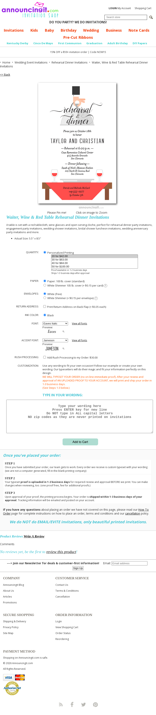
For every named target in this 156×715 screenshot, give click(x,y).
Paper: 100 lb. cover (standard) (63, 281)
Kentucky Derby (17, 43)
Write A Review (34, 541)
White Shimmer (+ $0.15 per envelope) (70, 298)
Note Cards (138, 30)
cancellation (132, 518)
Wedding (91, 30)
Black (48, 315)
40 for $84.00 (94, 263)
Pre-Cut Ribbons (78, 37)
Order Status (62, 638)
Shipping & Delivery (14, 626)
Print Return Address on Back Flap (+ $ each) (74, 307)
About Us (8, 595)
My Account (120, 8)
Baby (49, 30)
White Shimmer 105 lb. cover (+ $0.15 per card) (75, 286)
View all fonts (79, 323)
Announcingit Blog (13, 589)
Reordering (62, 644)
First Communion (69, 43)
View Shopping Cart (66, 632)
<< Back (5, 74)
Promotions (10, 607)
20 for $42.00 (94, 256)
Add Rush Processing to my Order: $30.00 (70, 357)
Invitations (14, 30)
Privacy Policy (10, 632)
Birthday (68, 30)
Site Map (8, 638)
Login (58, 626)
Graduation (94, 43)
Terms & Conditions (67, 595)
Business (114, 30)
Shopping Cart (143, 8)
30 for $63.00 (94, 260)
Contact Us (61, 589)
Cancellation (62, 601)
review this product (61, 557)
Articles (7, 601)
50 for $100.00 (94, 266)
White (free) (52, 294)
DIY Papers (140, 43)
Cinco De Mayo (43, 43)
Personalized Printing (58, 252)
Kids (34, 30)
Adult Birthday (117, 43)
